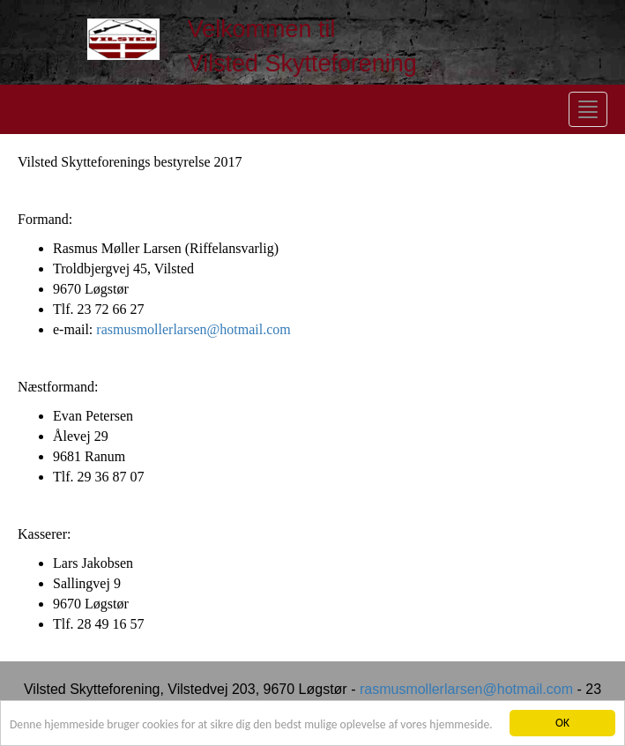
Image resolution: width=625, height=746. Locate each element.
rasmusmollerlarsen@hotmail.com (193, 329)
